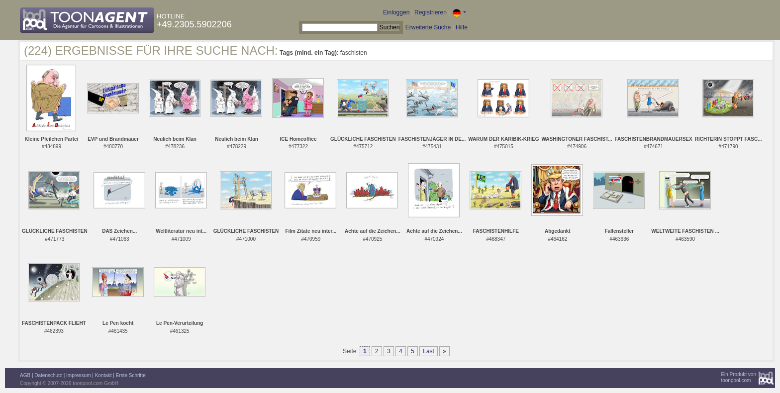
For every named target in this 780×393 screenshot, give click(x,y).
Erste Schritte (131, 375)
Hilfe (462, 27)
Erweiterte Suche (428, 27)
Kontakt (103, 375)
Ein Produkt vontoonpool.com (738, 377)
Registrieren (430, 12)
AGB (25, 375)
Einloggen (396, 12)
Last (428, 351)
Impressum (78, 375)
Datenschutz (48, 375)
